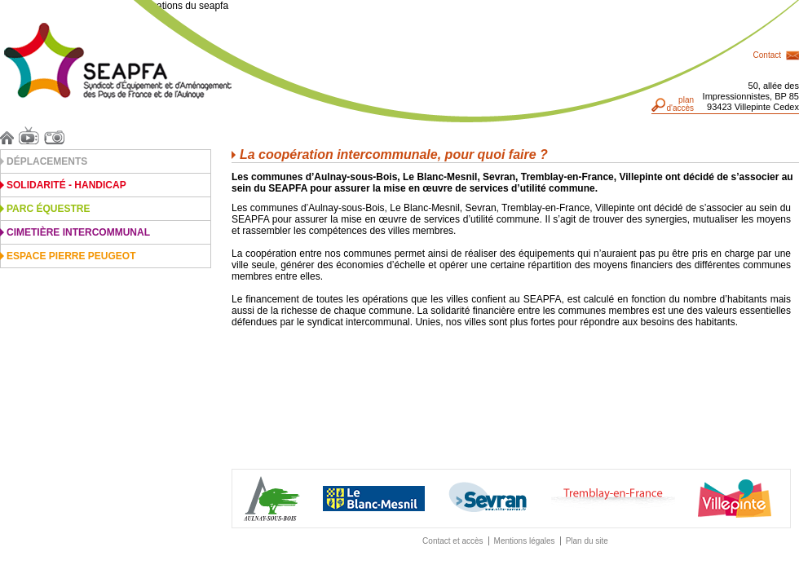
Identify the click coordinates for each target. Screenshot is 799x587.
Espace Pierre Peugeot (71, 256)
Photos (56, 135)
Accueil (9, 135)
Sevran (488, 498)
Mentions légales (524, 540)
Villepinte (734, 498)
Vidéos (31, 135)
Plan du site (587, 540)
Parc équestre (48, 208)
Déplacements (47, 161)
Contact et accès (452, 540)
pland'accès (680, 104)
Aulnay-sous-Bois (272, 498)
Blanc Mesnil (374, 498)
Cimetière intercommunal (78, 232)
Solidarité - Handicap (66, 185)
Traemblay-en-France (613, 498)
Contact (767, 55)
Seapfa (118, 61)
